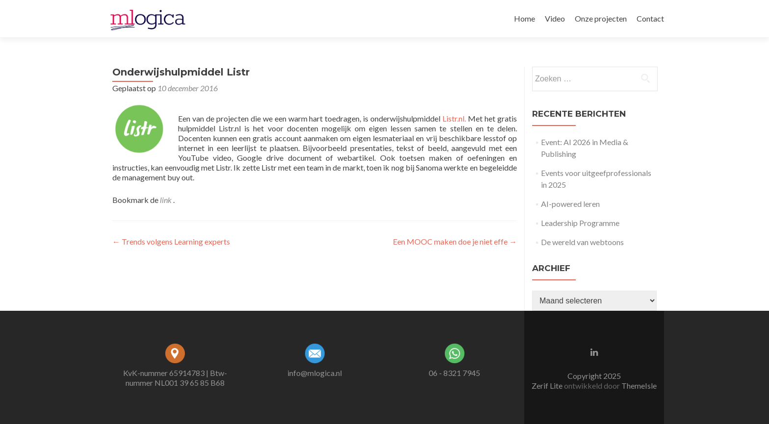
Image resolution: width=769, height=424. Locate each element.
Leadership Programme (580, 222)
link (166, 199)
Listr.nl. (454, 118)
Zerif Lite (548, 385)
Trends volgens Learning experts (171, 241)
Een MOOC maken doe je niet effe (455, 241)
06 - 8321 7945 (454, 372)
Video (555, 18)
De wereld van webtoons (582, 242)
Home (524, 18)
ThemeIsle (639, 385)
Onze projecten (601, 18)
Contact (650, 18)
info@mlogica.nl (314, 372)
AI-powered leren (570, 203)
